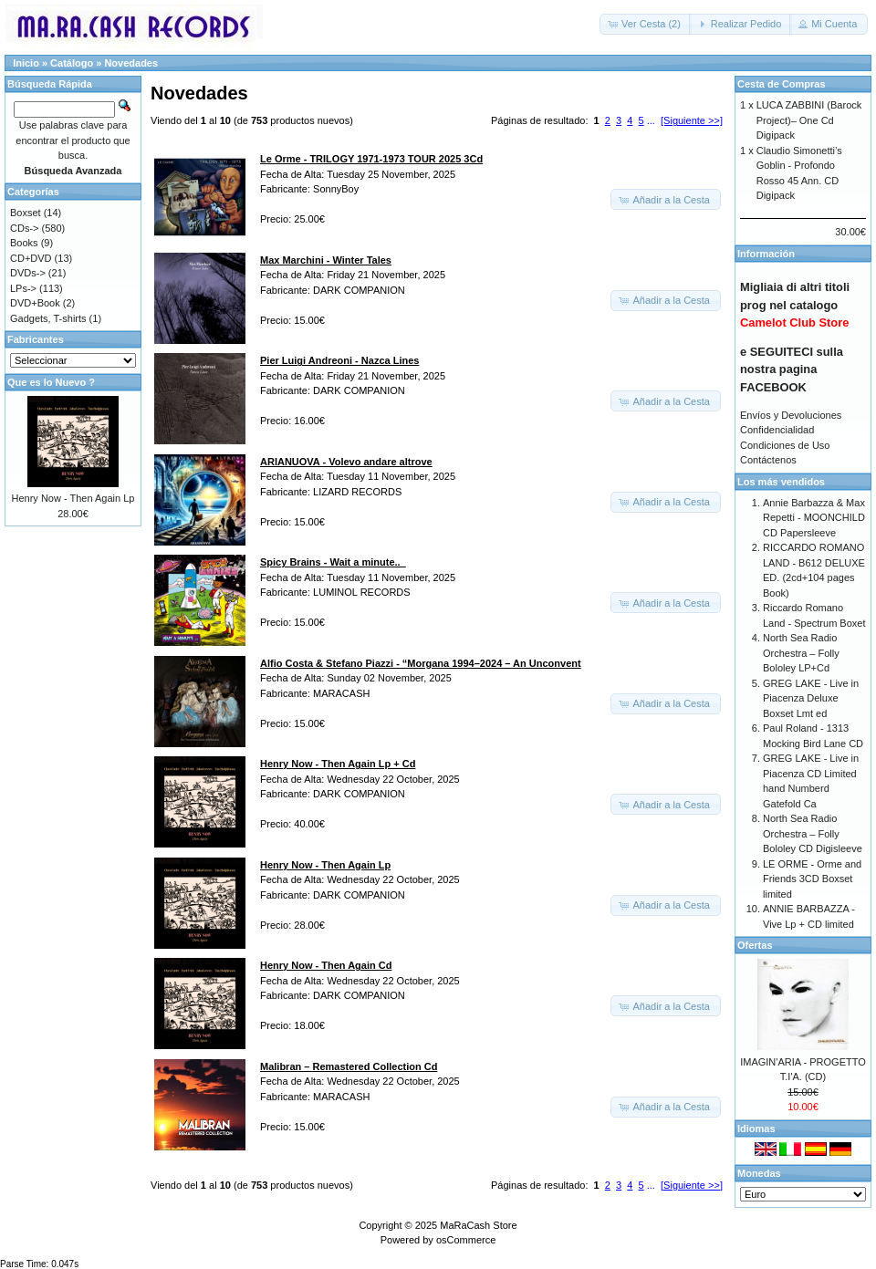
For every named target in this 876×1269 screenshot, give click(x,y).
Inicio (26, 62)
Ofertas (755, 945)
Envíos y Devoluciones (790, 415)
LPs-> (23, 288)
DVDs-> (28, 272)
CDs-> (24, 228)
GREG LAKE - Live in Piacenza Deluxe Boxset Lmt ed (811, 698)
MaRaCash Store (478, 1225)
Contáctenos (768, 459)
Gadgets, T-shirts (48, 318)
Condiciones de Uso (784, 445)
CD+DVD (31, 258)
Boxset (25, 212)
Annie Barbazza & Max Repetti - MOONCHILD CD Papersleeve (814, 517)
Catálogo (71, 62)
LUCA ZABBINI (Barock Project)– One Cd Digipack (809, 119)
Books (24, 242)
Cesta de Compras (781, 83)
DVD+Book (35, 302)
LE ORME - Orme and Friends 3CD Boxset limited (812, 879)
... (651, 120)
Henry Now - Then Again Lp (73, 498)
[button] (646, 24)
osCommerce (465, 1239)
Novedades (131, 62)
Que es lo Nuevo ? (51, 382)
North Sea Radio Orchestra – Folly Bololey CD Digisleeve (812, 833)
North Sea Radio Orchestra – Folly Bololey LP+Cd (801, 652)
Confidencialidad (777, 429)
